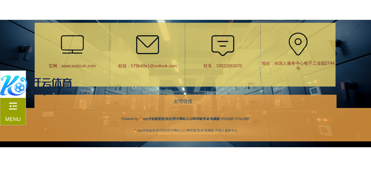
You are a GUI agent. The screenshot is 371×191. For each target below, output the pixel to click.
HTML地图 (242, 119)
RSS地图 (227, 119)
